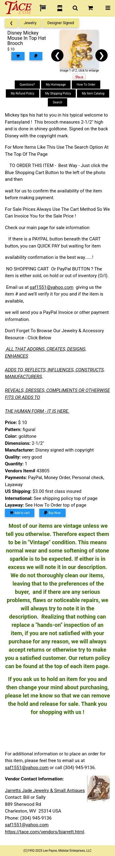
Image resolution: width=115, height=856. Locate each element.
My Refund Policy (22, 93)
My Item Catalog (93, 93)
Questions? (27, 84)
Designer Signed (61, 23)
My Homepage (56, 84)
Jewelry (30, 23)
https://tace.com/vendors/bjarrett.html (44, 832)
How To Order (86, 84)
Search (57, 102)
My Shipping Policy (58, 93)
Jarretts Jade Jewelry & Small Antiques (45, 790)
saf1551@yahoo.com (51, 287)
